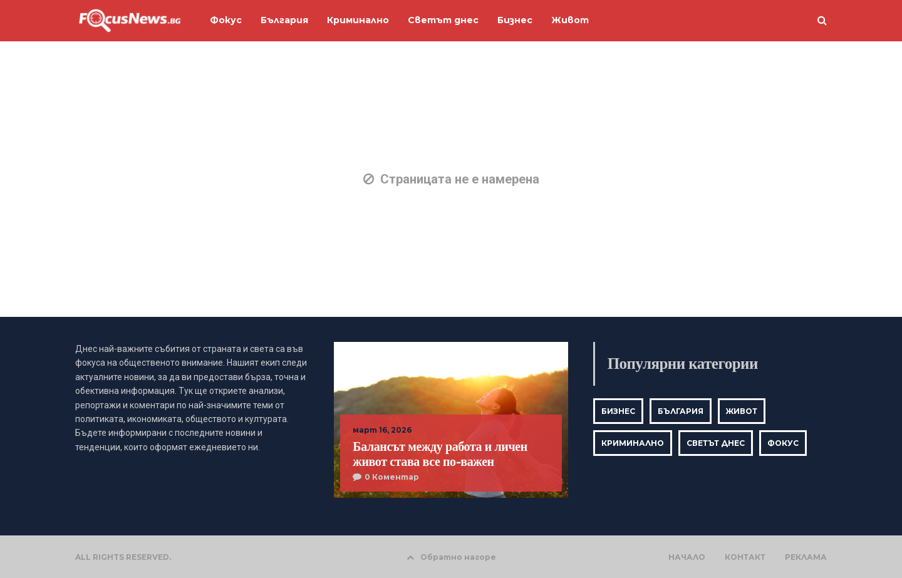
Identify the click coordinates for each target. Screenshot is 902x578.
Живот (741, 411)
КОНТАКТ (745, 557)
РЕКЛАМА (806, 557)
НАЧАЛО (686, 557)
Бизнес (618, 411)
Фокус (783, 443)
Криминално (632, 443)
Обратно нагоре (451, 557)
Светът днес (716, 443)
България (680, 411)
